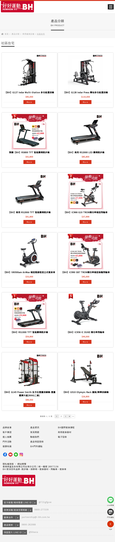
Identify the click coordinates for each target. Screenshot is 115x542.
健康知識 (7, 446)
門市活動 (7, 441)
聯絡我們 (34, 436)
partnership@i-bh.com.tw (36, 517)
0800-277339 (41, 509)
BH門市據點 (36, 446)
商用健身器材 (64, 432)
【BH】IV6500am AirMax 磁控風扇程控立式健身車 (29, 272)
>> (73, 416)
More (29, 102)
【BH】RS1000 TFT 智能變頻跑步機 (29, 332)
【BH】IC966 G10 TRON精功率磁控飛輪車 (86, 212)
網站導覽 (21, 463)
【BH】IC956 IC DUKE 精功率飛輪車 (85, 332)
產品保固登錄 (37, 441)
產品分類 (15, 34)
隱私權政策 (8, 463)
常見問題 (34, 432)
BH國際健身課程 (66, 427)
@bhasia (33, 531)
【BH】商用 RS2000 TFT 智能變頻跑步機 (29, 212)
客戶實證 (7, 432)
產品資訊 (34, 427)
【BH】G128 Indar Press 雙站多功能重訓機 (85, 92)
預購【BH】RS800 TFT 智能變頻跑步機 (29, 152)
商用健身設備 (28, 34)
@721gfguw (45, 502)
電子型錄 (62, 436)
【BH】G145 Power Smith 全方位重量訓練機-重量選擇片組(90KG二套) (29, 393)
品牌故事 (7, 427)
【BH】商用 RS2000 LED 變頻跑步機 (85, 152)
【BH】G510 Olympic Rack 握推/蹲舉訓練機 (85, 392)
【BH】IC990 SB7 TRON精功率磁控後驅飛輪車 (85, 272)
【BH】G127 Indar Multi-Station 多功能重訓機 (29, 92)
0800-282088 (29, 524)
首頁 (7, 34)
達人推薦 (7, 436)
